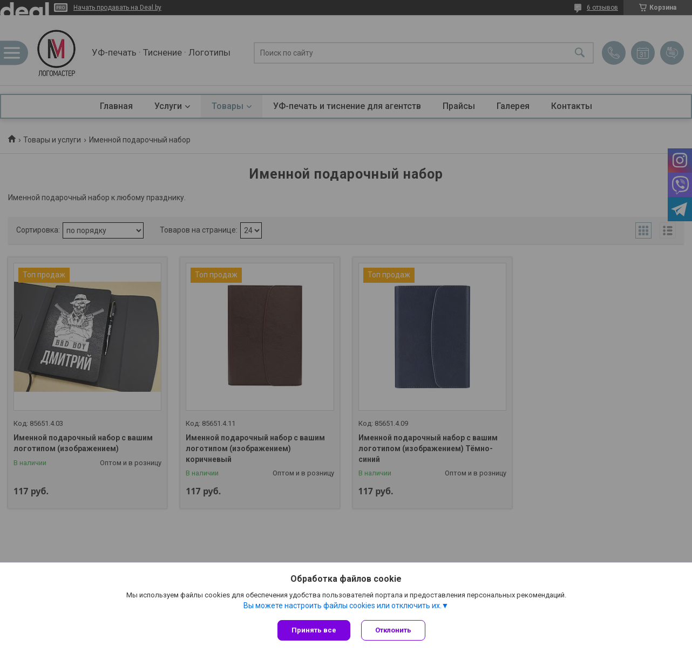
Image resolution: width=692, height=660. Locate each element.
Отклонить (393, 630)
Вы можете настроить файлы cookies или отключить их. (342, 605)
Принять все (313, 630)
